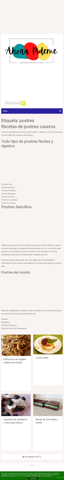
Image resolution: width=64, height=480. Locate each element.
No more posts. (32, 457)
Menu (5, 111)
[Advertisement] (32, 83)
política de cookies (20, 476)
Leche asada (42, 357)
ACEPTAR (33, 478)
